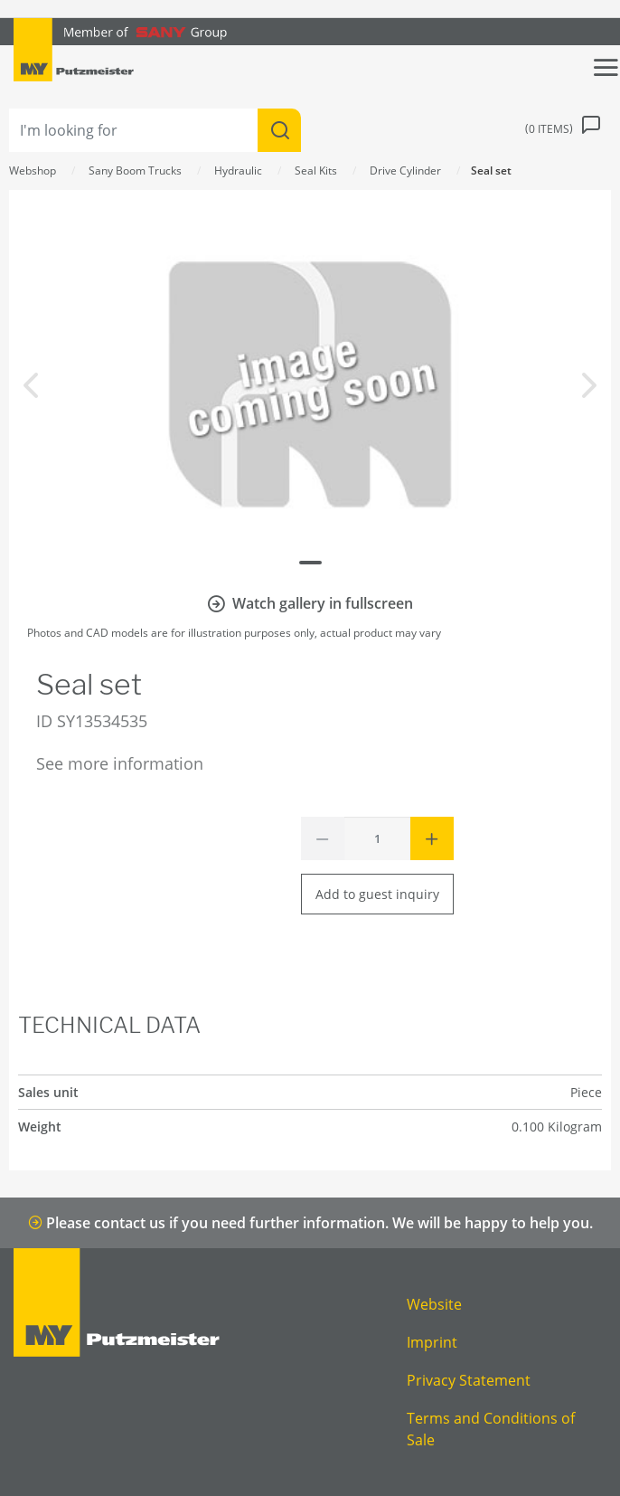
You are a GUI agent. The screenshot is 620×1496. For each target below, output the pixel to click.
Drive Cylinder (405, 170)
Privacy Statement (469, 1380)
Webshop (32, 170)
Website (434, 1304)
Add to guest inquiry (377, 894)
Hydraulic (238, 170)
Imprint (432, 1342)
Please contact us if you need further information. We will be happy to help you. (310, 1223)
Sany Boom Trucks (135, 170)
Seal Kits (316, 170)
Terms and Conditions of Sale (491, 1429)
